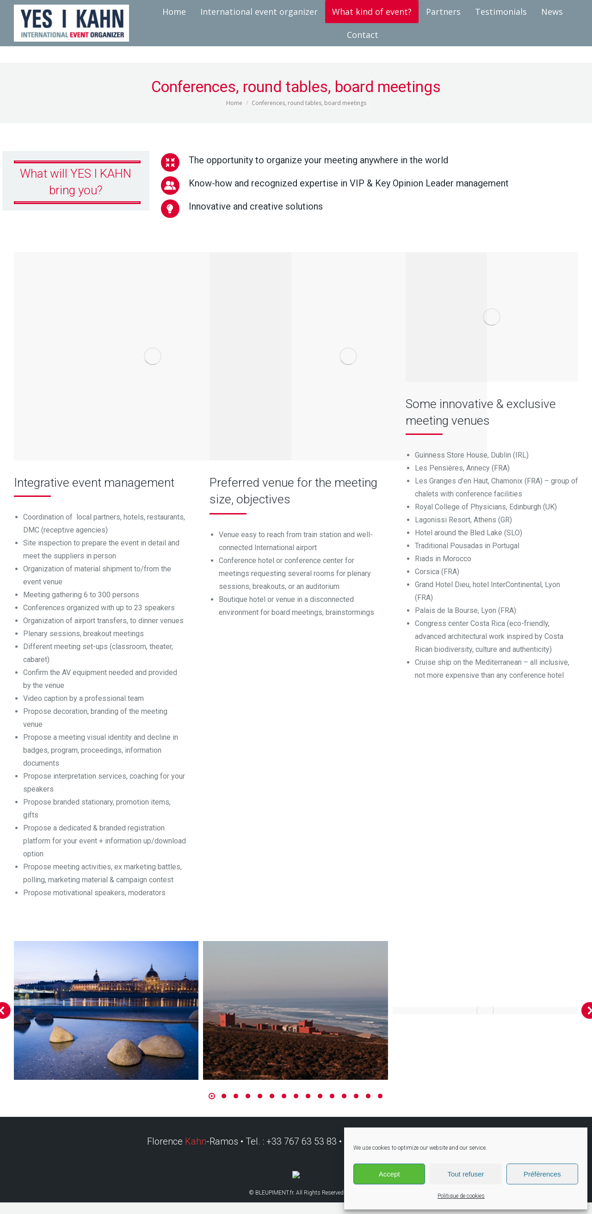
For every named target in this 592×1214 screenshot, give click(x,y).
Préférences (542, 1174)
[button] (212, 1096)
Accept (389, 1174)
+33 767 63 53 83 (302, 1141)
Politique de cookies (461, 1196)
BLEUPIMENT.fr (274, 1192)
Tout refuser (465, 1174)
